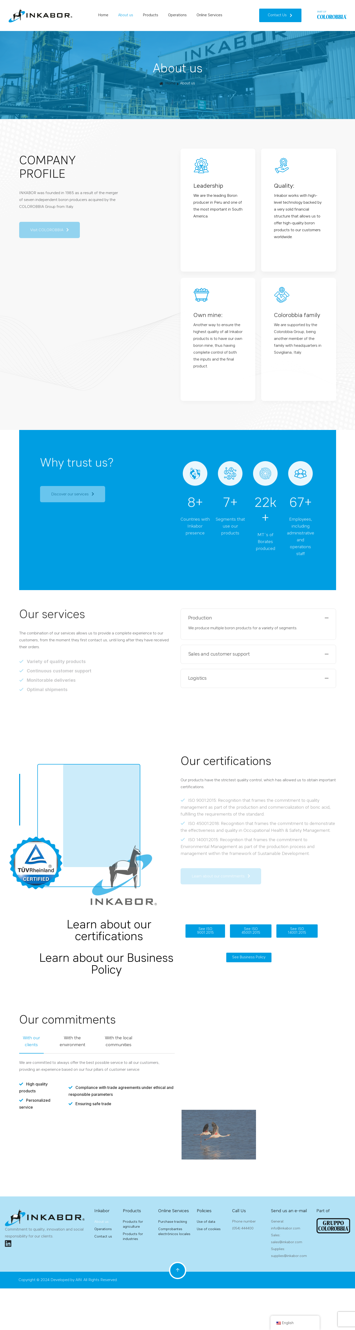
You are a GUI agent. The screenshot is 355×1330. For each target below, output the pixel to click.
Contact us (103, 1236)
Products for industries (133, 1236)
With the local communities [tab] (118, 1041)
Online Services (209, 15)
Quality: (284, 186)
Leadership (208, 186)
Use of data (206, 1221)
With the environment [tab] (72, 1041)
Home (103, 15)
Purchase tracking (172, 1221)
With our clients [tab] (31, 1041)
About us (125, 15)
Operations (177, 15)
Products (150, 15)
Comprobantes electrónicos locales (174, 1231)
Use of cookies (209, 1229)
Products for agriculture (133, 1224)
